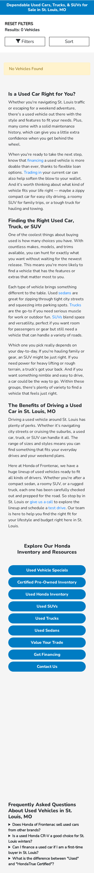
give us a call (41, 502)
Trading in (33, 172)
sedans (64, 293)
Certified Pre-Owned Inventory (47, 582)
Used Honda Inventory (47, 594)
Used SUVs (47, 606)
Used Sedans (47, 630)
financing (35, 160)
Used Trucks (47, 618)
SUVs (57, 317)
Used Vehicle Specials (47, 570)
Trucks (75, 305)
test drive (57, 508)
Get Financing (47, 654)
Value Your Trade (47, 642)
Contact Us (47, 666)
